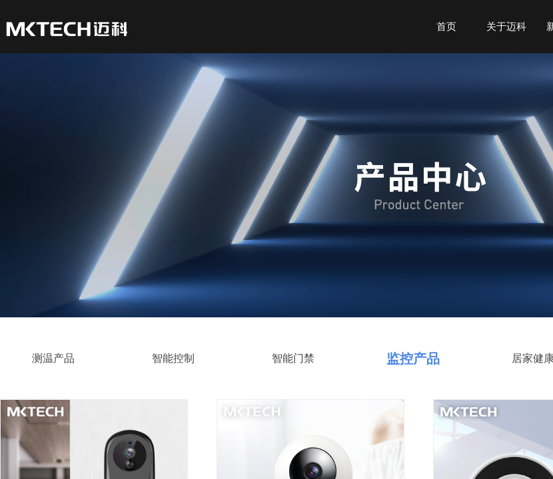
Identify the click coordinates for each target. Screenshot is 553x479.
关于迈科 (506, 26)
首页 (446, 26)
